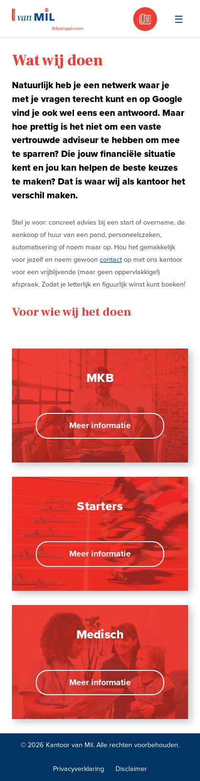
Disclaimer (131, 769)
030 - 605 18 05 (145, 19)
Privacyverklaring (78, 769)
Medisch (100, 634)
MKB (100, 378)
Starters (100, 506)
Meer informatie (100, 425)
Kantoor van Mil (48, 19)
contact (111, 260)
